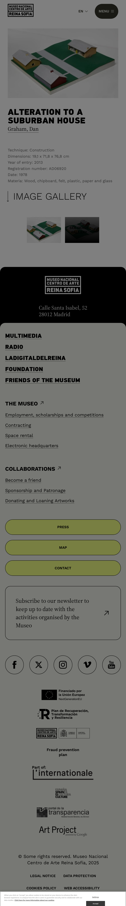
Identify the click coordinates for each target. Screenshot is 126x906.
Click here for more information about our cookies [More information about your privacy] (34, 903)
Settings (95, 900)
